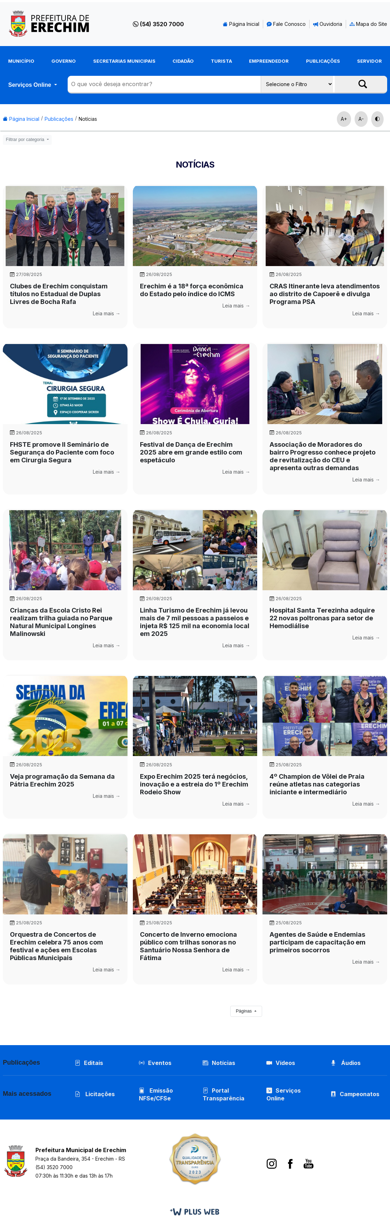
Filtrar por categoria (26, 139)
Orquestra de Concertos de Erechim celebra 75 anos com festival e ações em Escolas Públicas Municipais (56, 946)
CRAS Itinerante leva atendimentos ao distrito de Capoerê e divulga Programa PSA (325, 293)
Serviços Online (30, 84)
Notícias (88, 119)
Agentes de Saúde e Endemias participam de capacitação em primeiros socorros (318, 942)
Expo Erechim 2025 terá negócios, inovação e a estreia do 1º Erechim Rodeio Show (194, 784)
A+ (344, 119)
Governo (63, 61)
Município (21, 61)
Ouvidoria (327, 24)
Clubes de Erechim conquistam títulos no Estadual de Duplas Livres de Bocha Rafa (59, 293)
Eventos (159, 1062)
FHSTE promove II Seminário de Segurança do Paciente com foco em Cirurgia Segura (62, 452)
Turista (221, 61)
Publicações (323, 61)
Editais (89, 1062)
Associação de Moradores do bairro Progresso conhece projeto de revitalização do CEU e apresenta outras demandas (322, 456)
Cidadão (183, 61)
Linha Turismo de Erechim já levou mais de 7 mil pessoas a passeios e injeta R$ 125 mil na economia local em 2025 (194, 622)
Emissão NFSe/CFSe (156, 1094)
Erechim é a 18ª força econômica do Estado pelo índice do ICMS (191, 290)
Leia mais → (106, 313)
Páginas (244, 1011)
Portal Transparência (223, 1094)
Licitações (95, 1094)
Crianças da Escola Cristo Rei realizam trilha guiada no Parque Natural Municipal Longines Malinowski (61, 622)
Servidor (369, 61)
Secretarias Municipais (124, 61)
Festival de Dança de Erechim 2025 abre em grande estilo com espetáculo (191, 452)
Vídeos (280, 1062)
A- (361, 119)
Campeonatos (359, 1094)
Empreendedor (269, 61)
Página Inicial (241, 24)
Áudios (345, 1062)
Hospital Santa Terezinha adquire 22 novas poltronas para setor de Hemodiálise (322, 618)
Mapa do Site (368, 24)
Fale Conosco (286, 24)
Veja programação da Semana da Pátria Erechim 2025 (62, 780)
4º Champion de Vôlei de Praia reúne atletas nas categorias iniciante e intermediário (317, 784)
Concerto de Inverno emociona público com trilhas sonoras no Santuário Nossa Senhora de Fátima (188, 946)
